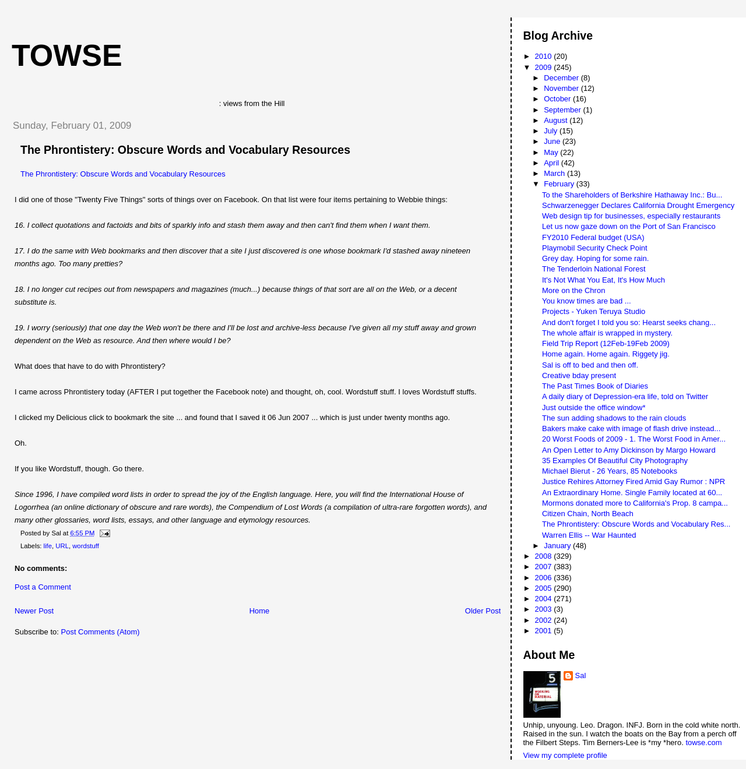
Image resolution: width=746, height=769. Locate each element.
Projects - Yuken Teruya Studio (593, 311)
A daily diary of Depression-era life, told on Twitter (625, 396)
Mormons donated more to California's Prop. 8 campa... (635, 503)
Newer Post (34, 610)
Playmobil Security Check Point (595, 248)
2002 (544, 620)
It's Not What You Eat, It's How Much (603, 280)
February (560, 183)
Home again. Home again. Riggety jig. (606, 354)
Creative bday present (579, 375)
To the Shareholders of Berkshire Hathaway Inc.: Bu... (632, 195)
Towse (67, 55)
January (558, 545)
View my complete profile (565, 755)
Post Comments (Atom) (100, 631)
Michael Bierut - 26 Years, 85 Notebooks (609, 471)
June (553, 141)
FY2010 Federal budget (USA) (593, 237)
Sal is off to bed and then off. (590, 365)
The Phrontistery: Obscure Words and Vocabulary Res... (636, 524)
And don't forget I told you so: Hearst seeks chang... (629, 322)
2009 (544, 67)
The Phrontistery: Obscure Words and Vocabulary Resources (185, 149)
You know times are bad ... (586, 301)
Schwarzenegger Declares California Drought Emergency (638, 205)
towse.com (703, 742)
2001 (544, 630)
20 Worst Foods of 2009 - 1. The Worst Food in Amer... (634, 439)
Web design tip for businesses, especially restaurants (631, 215)
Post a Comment (43, 587)
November (562, 88)
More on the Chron (573, 290)
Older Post (483, 610)
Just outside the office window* (594, 407)
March (555, 173)
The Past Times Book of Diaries (595, 386)
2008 (544, 556)
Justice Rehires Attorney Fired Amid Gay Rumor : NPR (633, 481)
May (552, 152)
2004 (544, 598)
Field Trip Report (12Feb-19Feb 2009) (606, 343)
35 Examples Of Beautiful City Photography (615, 460)
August (556, 120)
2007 (544, 566)
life (48, 545)
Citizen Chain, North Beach (588, 513)
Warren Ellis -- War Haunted (589, 535)
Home (259, 610)
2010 (544, 56)
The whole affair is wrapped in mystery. (607, 333)
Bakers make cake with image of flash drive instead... (631, 428)
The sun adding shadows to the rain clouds (614, 418)
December (562, 77)
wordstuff (85, 545)
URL (62, 545)
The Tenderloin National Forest (594, 268)
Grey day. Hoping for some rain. (595, 258)
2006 (544, 577)
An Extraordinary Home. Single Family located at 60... (632, 492)
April (552, 162)
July (552, 130)
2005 (544, 588)
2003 (544, 609)
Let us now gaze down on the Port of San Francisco (629, 226)
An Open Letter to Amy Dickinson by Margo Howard (629, 450)
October (558, 98)
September (563, 109)
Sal (580, 675)
